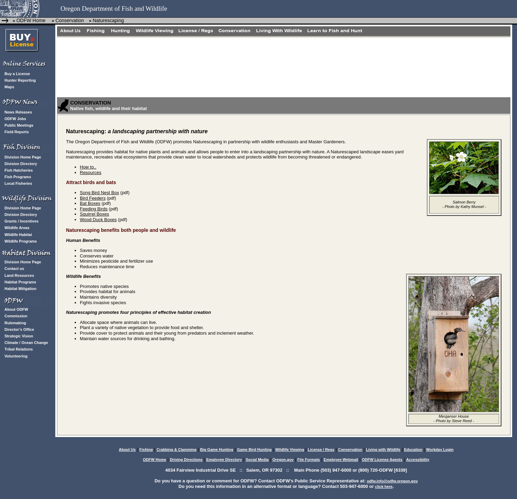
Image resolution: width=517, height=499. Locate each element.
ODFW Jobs (15, 119)
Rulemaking (15, 323)
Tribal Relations (18, 349)
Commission (15, 316)
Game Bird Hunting (254, 449)
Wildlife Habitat (18, 235)
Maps (9, 87)
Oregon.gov (283, 459)
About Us (127, 449)
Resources (90, 172)
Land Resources (19, 275)
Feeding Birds (93, 208)
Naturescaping (108, 20)
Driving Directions (186, 459)
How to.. (88, 167)
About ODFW (16, 309)
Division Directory (20, 164)
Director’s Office (19, 329)
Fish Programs (17, 177)
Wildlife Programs (20, 241)
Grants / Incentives (21, 221)
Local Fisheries (18, 183)
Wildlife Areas (16, 228)
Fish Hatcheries (18, 170)
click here (384, 486)
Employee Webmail (340, 459)
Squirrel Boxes (94, 214)
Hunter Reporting (20, 80)
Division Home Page (22, 157)
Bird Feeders (92, 198)
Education (413, 449)
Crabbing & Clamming (177, 449)
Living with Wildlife (383, 449)
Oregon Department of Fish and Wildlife (113, 8)
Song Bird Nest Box (99, 192)
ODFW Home (30, 20)
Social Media (257, 459)
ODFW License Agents (382, 459)
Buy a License (17, 74)
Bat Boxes (90, 203)
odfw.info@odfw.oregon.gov (392, 481)
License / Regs (321, 449)
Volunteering (15, 356)
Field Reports (16, 132)
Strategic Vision (18, 336)
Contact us (14, 268)
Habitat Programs (20, 282)
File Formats (308, 459)
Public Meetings (19, 125)
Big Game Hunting (216, 449)
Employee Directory (224, 459)
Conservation (69, 20)
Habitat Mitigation (20, 289)
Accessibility (417, 459)
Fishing (146, 449)
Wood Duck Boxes (98, 219)
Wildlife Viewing (289, 449)
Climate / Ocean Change (26, 343)
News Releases (18, 112)
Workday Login (439, 449)
